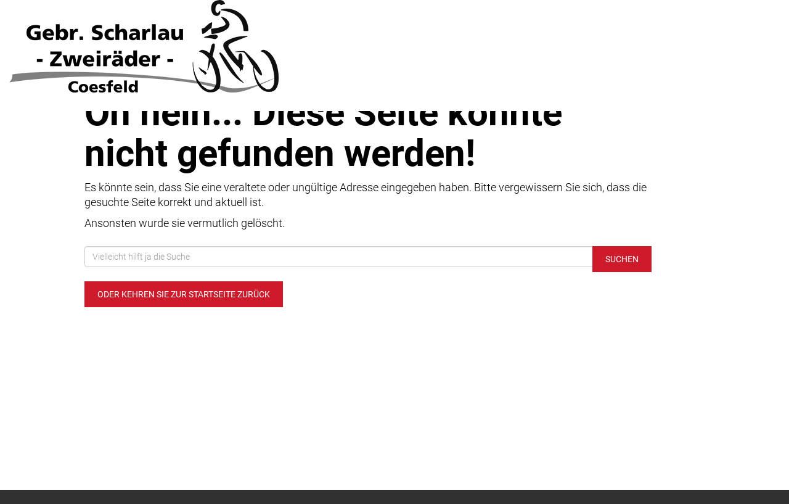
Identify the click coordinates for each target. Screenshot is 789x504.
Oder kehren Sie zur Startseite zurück (183, 294)
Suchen (622, 259)
